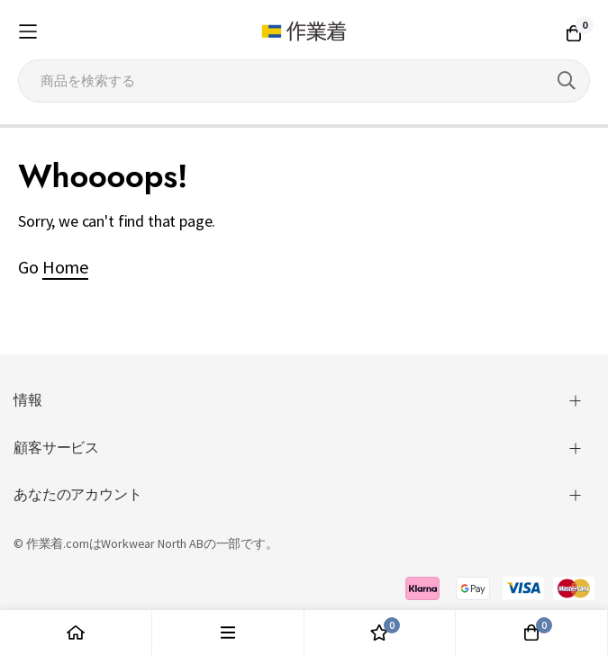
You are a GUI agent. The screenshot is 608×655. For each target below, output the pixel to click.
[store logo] (303, 31)
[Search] (566, 81)
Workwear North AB (152, 543)
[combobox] (304, 81)
